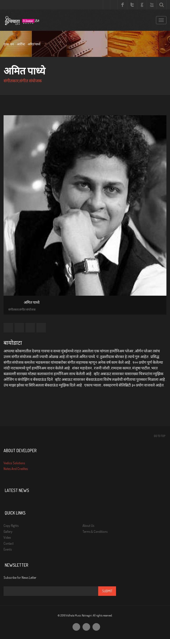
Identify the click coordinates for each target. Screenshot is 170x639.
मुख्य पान (9, 44)
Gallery (8, 531)
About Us (88, 526)
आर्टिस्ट (21, 44)
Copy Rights (11, 526)
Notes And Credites (16, 469)
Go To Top (159, 436)
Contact (9, 543)
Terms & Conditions (95, 531)
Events (8, 549)
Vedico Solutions (14, 463)
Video (7, 537)
